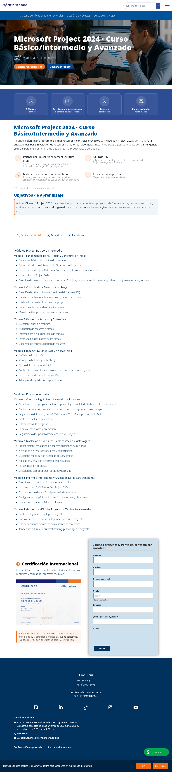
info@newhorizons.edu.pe (86, 692)
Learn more (86, 766)
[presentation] (117, 636)
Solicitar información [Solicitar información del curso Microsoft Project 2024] (29, 66)
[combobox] (97, 596)
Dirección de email (101, 579)
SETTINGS (160, 766)
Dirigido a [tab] (54, 236)
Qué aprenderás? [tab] (28, 236)
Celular (96, 591)
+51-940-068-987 (88, 696)
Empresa (97, 605)
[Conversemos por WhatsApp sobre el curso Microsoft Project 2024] (156, 752)
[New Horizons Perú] (21, 4)
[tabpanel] (86, 390)
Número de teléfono (101, 600)
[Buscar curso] (159, 6)
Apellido (97, 567)
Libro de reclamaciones (59, 747)
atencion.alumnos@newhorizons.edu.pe (38, 738)
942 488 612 (23, 733)
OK (143, 766)
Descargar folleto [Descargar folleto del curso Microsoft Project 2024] (60, 66)
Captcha (97, 629)
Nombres (97, 555)
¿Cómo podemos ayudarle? (105, 617)
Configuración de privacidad (28, 747)
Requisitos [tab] (76, 236)
